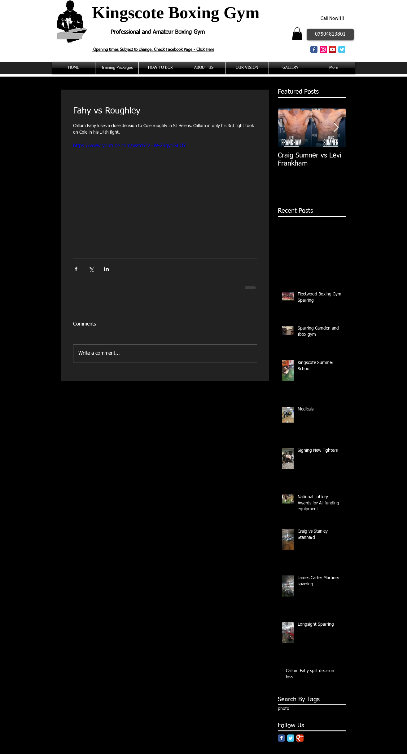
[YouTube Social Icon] (332, 49)
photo (283, 709)
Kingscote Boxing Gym (176, 12)
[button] (297, 33)
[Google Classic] (300, 738)
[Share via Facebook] (76, 269)
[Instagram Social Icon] (323, 49)
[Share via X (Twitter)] (91, 269)
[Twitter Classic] (341, 49)
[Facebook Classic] (313, 49)
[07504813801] (330, 34)
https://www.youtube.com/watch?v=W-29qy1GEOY (129, 146)
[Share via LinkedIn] (106, 269)
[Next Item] (336, 127)
